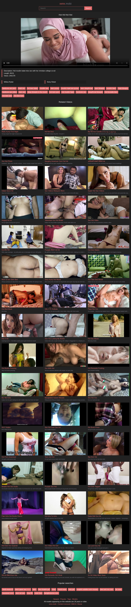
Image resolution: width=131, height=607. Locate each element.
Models (75, 599)
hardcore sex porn (9, 88)
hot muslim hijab (68, 92)
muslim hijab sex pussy (69, 88)
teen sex (22, 92)
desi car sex (20, 593)
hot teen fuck (19, 96)
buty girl (72, 589)
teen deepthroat (86, 88)
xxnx (65, 3)
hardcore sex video (9, 92)
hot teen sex (7, 96)
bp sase (118, 589)
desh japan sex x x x (22, 589)
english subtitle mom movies (87, 589)
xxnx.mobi (52, 604)
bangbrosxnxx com (51, 593)
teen (34, 589)
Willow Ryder (8, 82)
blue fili (29, 593)
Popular (63, 599)
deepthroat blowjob (95, 92)
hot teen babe (32, 88)
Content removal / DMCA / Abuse (70, 604)
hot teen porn (54, 92)
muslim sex (44, 88)
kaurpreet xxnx (7, 593)
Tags (69, 599)
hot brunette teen (111, 92)
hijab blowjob (123, 88)
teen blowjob (99, 88)
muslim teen (111, 88)
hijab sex (21, 88)
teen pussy (55, 88)
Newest (56, 599)
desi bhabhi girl (44, 589)
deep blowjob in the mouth (37, 92)
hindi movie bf (7, 589)
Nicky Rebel (51, 82)
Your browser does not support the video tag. (65, 42)
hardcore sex (81, 92)
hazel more (62, 589)
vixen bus (38, 593)
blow (53, 589)
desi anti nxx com (106, 589)
